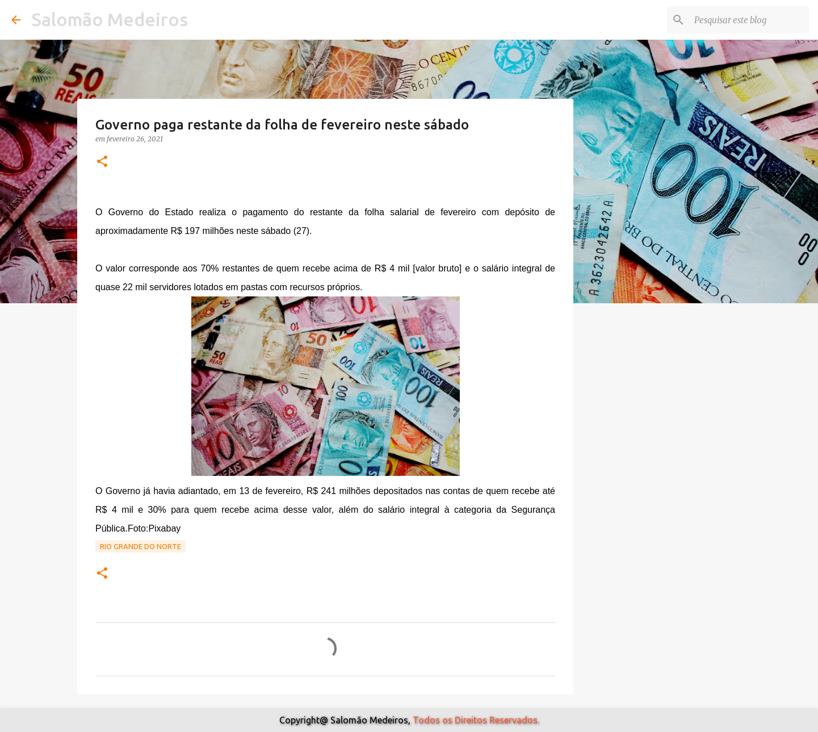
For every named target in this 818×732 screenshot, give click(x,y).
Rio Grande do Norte (140, 546)
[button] (102, 162)
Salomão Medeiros (110, 19)
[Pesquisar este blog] (749, 20)
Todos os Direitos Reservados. (476, 720)
